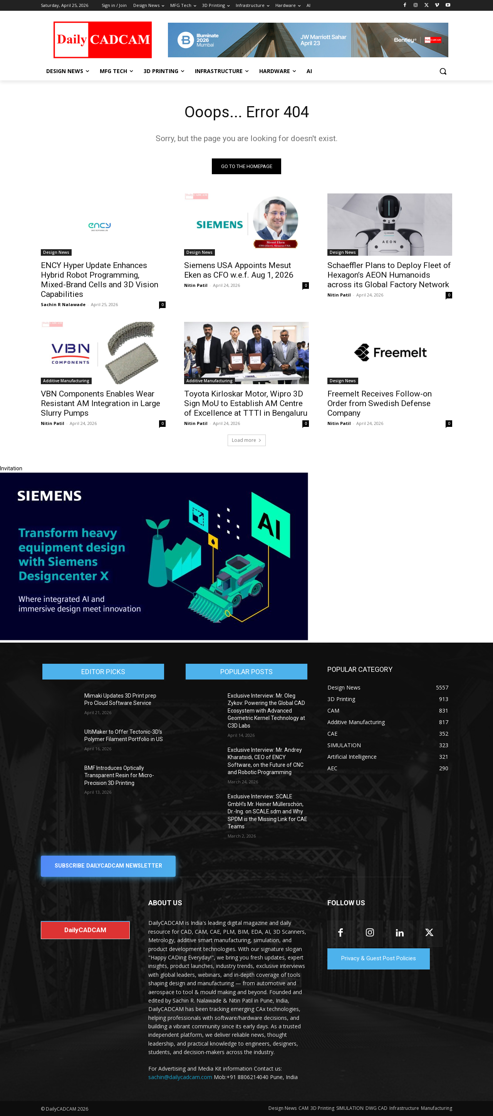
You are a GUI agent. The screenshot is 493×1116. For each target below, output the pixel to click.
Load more (247, 440)
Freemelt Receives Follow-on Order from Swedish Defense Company (379, 403)
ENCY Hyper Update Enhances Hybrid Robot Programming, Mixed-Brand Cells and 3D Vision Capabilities (99, 280)
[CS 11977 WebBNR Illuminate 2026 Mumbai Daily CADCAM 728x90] (308, 40)
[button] (443, 71)
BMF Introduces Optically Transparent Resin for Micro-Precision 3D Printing (119, 775)
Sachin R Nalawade (63, 304)
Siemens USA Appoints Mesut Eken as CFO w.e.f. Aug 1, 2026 (238, 270)
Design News (56, 252)
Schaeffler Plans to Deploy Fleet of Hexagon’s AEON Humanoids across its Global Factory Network (389, 275)
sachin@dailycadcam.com (180, 1077)
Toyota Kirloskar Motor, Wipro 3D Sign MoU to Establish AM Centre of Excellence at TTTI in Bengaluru (245, 403)
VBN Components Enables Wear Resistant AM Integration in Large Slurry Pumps (100, 403)
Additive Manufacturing (66, 380)
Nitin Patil (196, 285)
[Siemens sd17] (154, 638)
